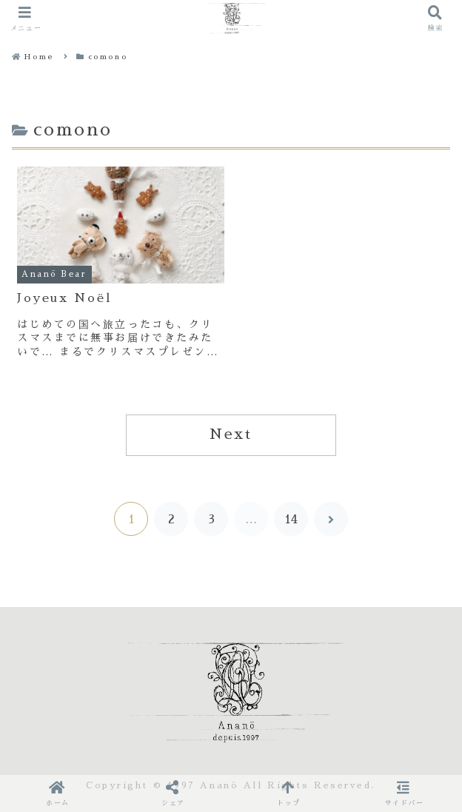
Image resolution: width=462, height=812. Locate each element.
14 (291, 520)
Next (231, 434)
